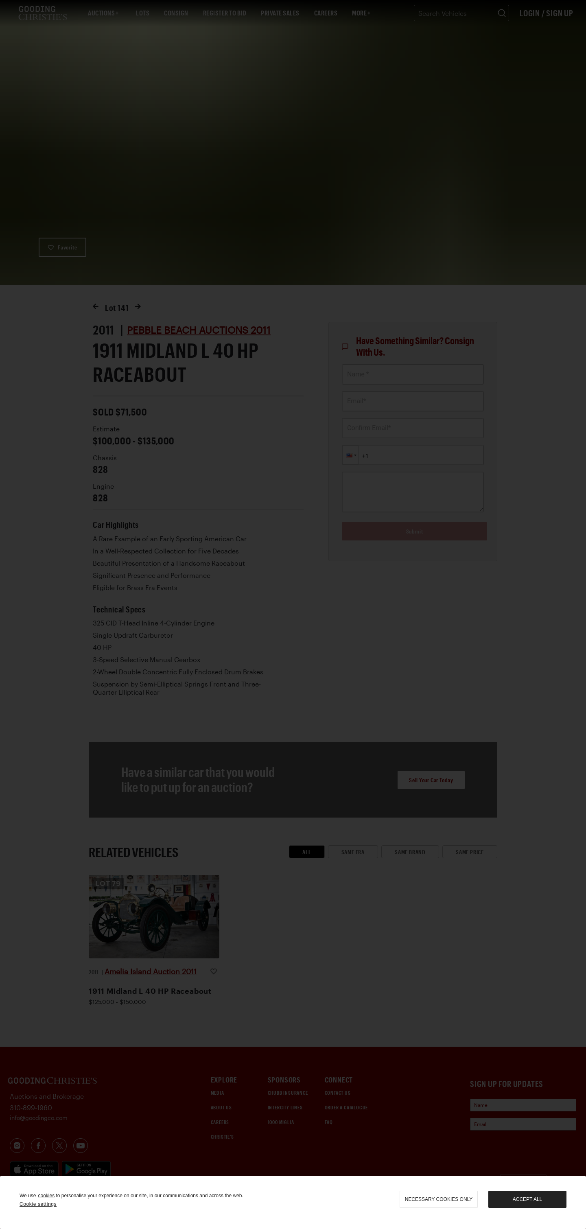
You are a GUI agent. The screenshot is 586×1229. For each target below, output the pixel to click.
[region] (293, 1202)
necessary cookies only (439, 1199)
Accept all (527, 1199)
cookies (46, 1195)
